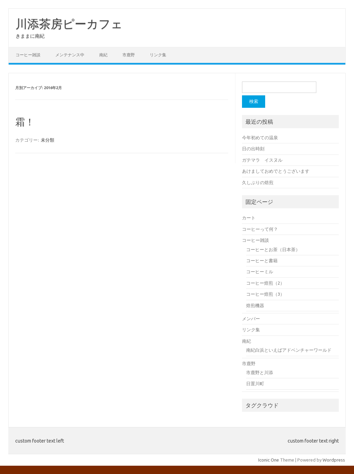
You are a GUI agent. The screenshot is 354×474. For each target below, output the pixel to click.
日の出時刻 (253, 148)
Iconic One (268, 459)
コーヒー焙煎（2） (265, 283)
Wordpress (334, 459)
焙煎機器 (255, 305)
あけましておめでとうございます (275, 171)
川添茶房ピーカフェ (69, 23)
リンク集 (158, 55)
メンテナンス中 (69, 55)
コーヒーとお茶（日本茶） (273, 249)
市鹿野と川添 (259, 372)
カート (248, 217)
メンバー (251, 318)
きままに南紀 (30, 36)
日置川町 (255, 383)
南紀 (103, 55)
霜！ (25, 122)
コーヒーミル (259, 271)
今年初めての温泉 (260, 137)
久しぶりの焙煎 (257, 182)
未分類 (47, 140)
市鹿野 (128, 55)
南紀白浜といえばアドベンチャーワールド (289, 350)
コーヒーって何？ (260, 229)
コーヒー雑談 (28, 55)
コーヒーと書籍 (262, 260)
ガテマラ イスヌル (262, 160)
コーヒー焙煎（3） (265, 294)
